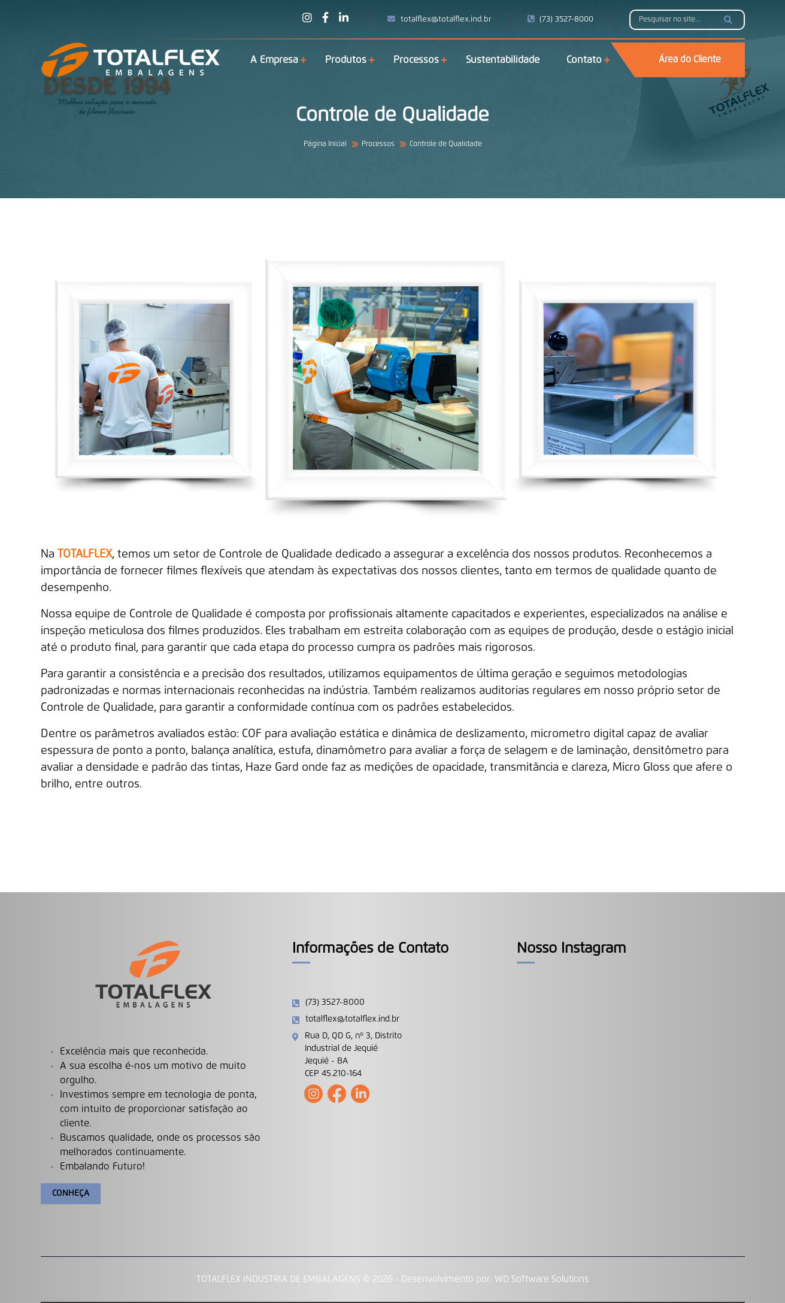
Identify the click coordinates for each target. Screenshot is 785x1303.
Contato (584, 60)
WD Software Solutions (542, 1279)
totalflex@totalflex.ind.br (439, 19)
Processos (416, 60)
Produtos (345, 60)
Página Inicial (325, 144)
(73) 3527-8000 (560, 19)
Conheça (70, 1193)
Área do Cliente (690, 59)
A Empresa (274, 60)
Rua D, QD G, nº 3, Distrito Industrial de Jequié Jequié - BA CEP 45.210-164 (353, 1055)
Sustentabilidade (503, 60)
